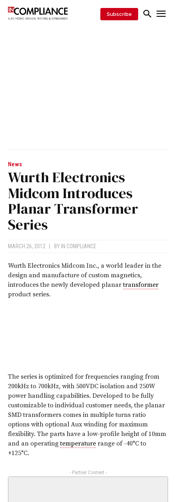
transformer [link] (140, 285)
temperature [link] (78, 444)
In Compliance (78, 246)
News (15, 164)
